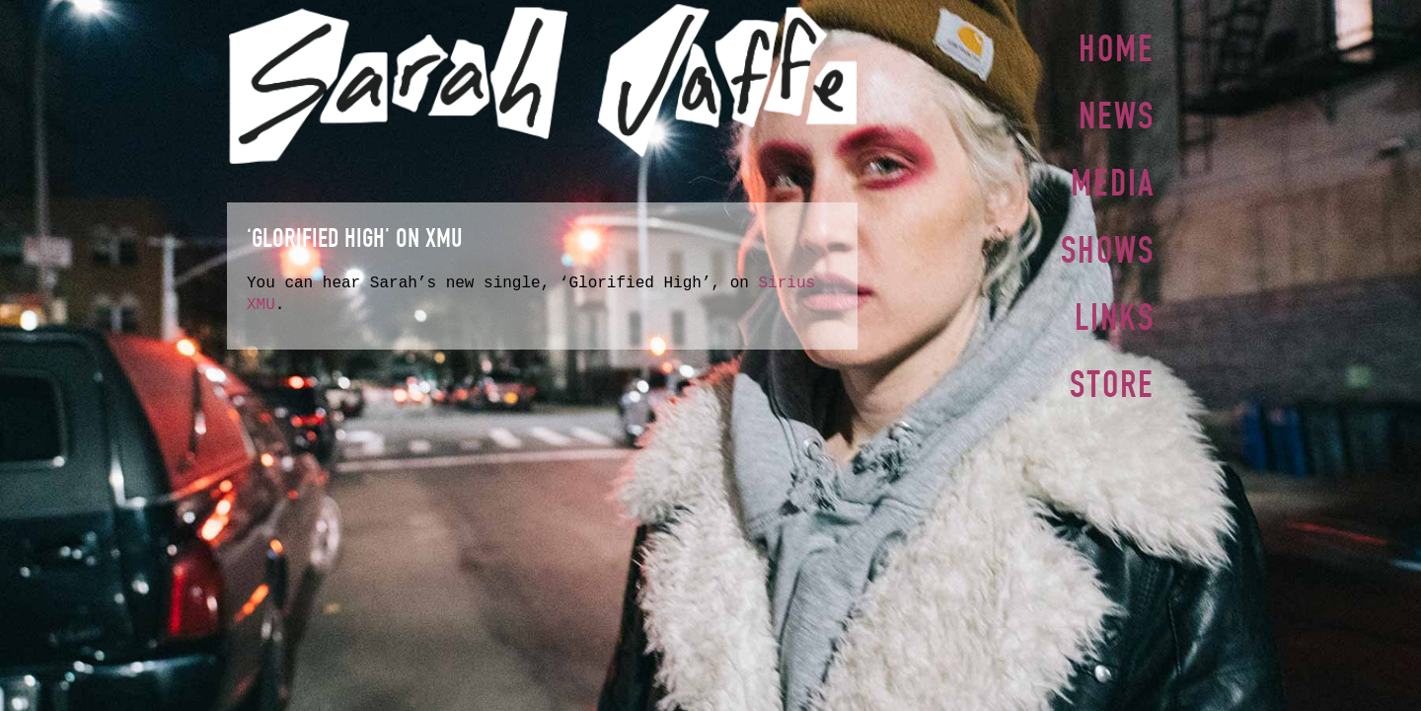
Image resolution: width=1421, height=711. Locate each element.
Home (1117, 48)
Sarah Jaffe (542, 84)
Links (1115, 309)
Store (1112, 374)
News (1117, 113)
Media (1113, 178)
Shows (1108, 244)
